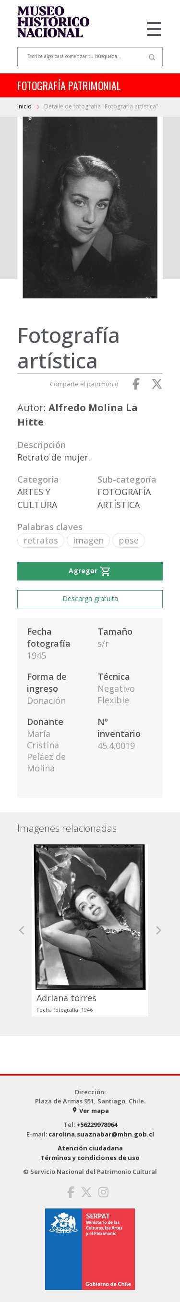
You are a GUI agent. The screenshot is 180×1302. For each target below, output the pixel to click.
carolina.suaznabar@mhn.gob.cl (101, 1134)
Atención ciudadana (90, 1148)
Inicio (25, 106)
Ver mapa (90, 1110)
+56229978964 (96, 1124)
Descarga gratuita (90, 598)
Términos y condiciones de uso (90, 1157)
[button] (22, 930)
